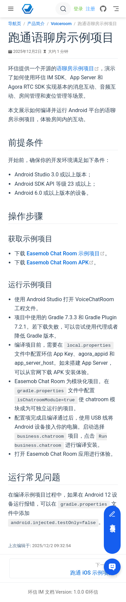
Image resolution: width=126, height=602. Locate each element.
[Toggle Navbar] (116, 8)
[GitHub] (103, 8)
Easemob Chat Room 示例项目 (66, 253)
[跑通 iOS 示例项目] (63, 568)
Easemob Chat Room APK (60, 262)
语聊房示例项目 (77, 68)
